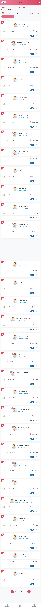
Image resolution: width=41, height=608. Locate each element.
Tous (4, 13)
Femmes (19, 13)
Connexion (7, 605)
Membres (20, 605)
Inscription (34, 605)
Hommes (12, 13)
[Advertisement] (20, 249)
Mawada (20, 2)
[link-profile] (20, 25)
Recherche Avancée (8, 16)
